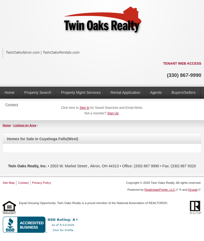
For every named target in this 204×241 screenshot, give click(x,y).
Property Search (37, 92)
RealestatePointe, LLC (159, 189)
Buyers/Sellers (184, 92)
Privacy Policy (41, 182)
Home (10, 92)
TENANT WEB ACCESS (182, 63)
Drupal (192, 189)
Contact (11, 104)
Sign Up (113, 113)
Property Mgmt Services (81, 92)
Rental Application (125, 92)
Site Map (9, 182)
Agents (156, 92)
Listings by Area (24, 125)
